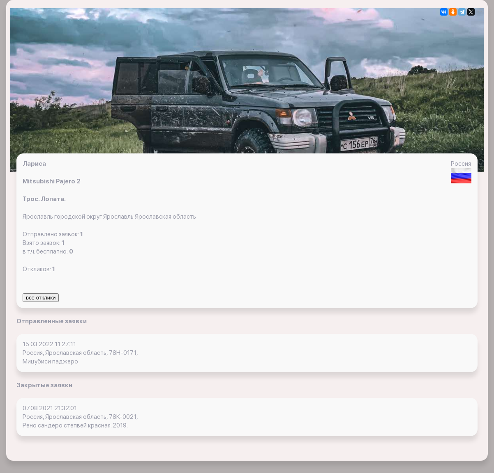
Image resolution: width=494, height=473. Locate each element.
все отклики (40, 298)
